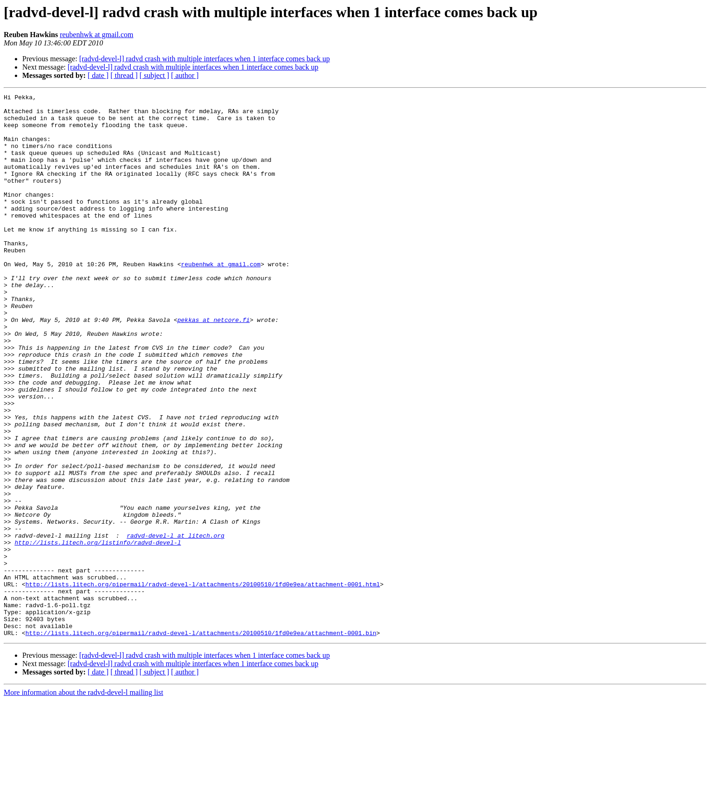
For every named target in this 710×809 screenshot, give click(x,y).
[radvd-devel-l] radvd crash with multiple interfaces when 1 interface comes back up (204, 59)
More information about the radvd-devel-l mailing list (83, 801)
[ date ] (98, 75)
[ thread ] (124, 75)
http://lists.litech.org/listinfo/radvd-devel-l (97, 633)
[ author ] (185, 75)
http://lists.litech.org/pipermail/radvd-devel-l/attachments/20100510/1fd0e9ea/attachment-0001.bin (201, 741)
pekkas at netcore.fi (213, 365)
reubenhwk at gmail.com (97, 35)
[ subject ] (154, 75)
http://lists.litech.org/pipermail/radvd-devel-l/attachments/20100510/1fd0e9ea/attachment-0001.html (203, 683)
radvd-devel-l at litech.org (175, 624)
